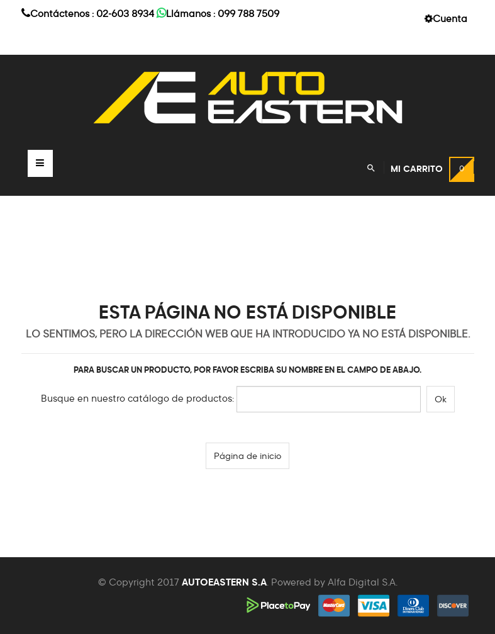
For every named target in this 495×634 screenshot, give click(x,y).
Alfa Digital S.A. (363, 582)
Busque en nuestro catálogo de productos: (137, 399)
